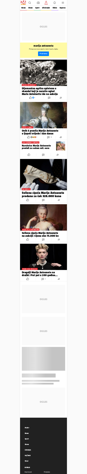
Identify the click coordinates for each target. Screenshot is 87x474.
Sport (37, 8)
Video (55, 8)
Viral (26, 461)
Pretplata (47, 472)
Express (62, 8)
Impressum (28, 472)
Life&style (46, 8)
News (23, 8)
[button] (29, 2)
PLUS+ (27, 428)
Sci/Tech (28, 455)
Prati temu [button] (43, 54)
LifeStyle (28, 450)
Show (30, 8)
